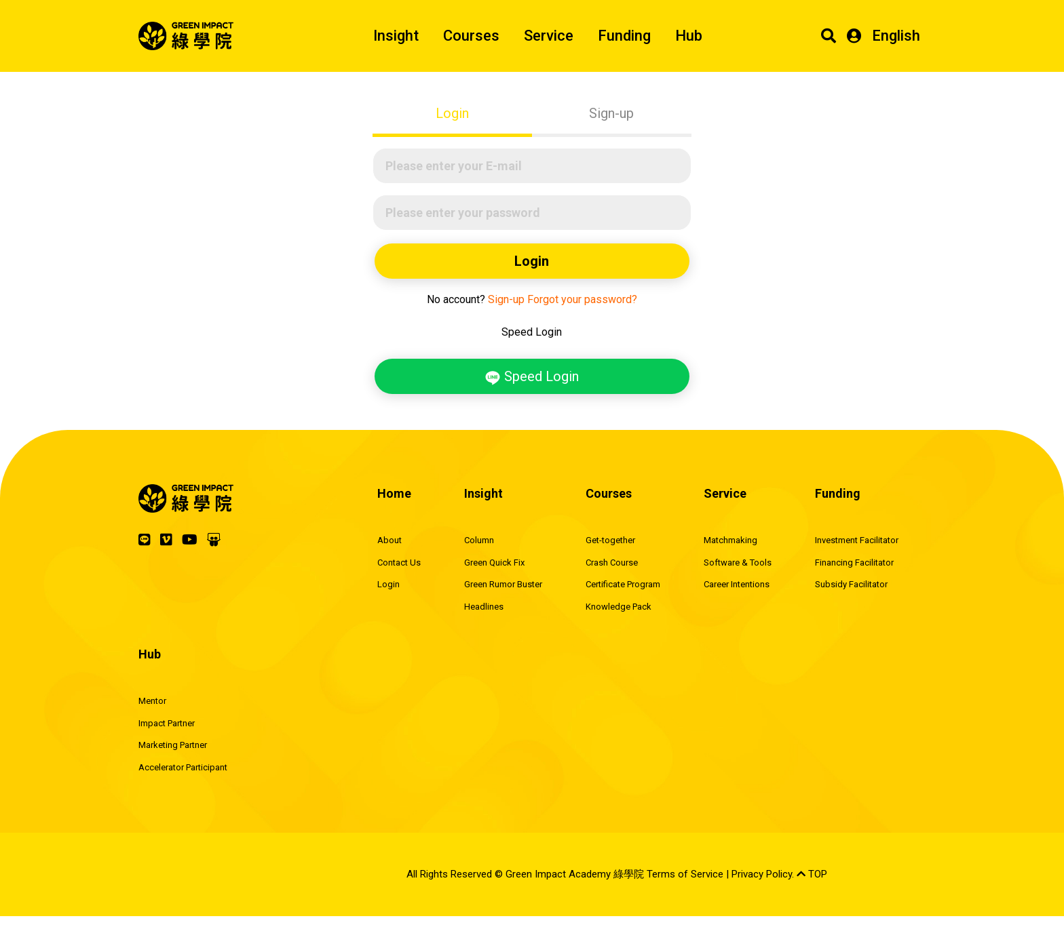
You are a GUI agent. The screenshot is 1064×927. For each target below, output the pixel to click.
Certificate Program (623, 584)
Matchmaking (730, 540)
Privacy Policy (762, 874)
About (389, 540)
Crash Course (612, 562)
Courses (471, 35)
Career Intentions (737, 584)
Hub (688, 35)
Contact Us (399, 562)
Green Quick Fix (494, 562)
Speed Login (531, 377)
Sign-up (611, 113)
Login (452, 113)
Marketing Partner (172, 745)
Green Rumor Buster (503, 584)
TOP (812, 874)
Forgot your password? (582, 299)
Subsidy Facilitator (851, 584)
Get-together (610, 540)
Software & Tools (738, 562)
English (896, 35)
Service (548, 35)
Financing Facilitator (854, 562)
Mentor (152, 701)
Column (479, 540)
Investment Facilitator (856, 540)
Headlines (484, 606)
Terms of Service (685, 874)
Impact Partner (166, 723)
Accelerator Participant (182, 767)
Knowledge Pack (618, 606)
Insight (396, 35)
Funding (624, 35)
